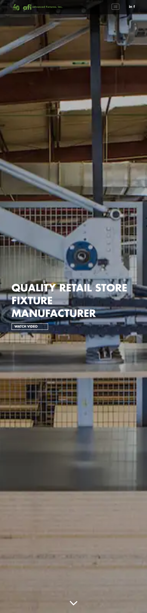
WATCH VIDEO (26, 326)
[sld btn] (73, 601)
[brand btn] (37, 7)
